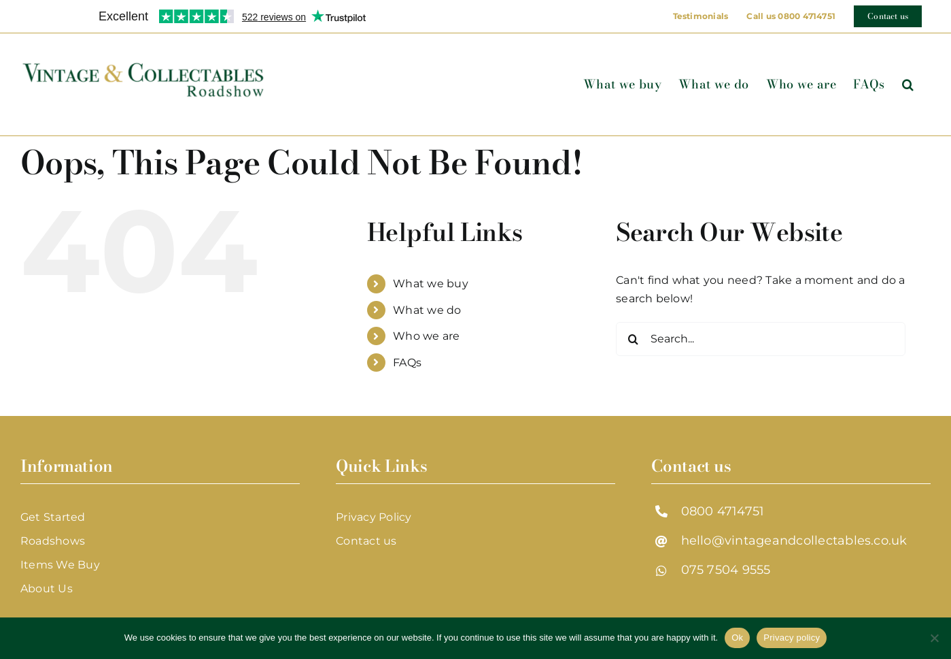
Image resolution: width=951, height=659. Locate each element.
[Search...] (760, 339)
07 (689, 569)
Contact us (366, 540)
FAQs (407, 362)
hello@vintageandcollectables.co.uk (794, 540)
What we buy (430, 283)
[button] (908, 84)
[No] (934, 638)
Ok (737, 637)
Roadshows (52, 540)
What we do (427, 310)
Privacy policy (791, 637)
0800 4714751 (723, 511)
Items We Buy (60, 564)
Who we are (426, 336)
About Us (46, 588)
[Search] (633, 339)
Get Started (53, 517)
